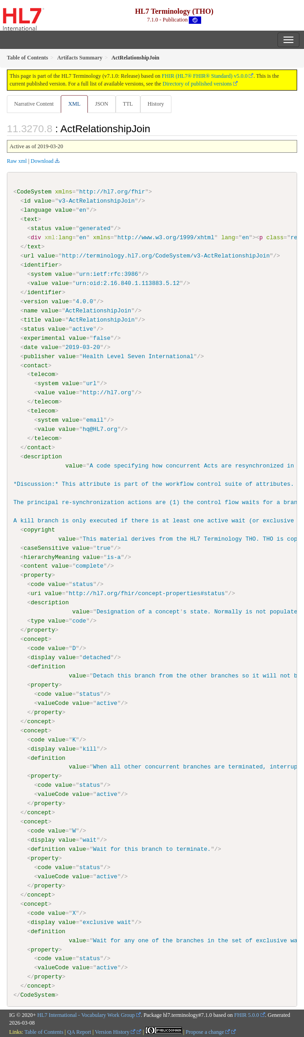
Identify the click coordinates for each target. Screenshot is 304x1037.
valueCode (53, 702)
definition (48, 666)
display (43, 657)
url (29, 256)
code (37, 584)
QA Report (79, 1031)
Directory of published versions (197, 84)
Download (42, 161)
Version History (115, 1031)
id (27, 201)
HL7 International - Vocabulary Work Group (86, 1014)
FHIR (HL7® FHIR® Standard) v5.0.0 (205, 76)
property (38, 575)
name (30, 310)
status (41, 228)
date (30, 347)
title (32, 320)
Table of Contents (43, 1031)
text (30, 219)
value (43, 201)
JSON (101, 104)
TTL (128, 104)
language (38, 210)
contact (36, 365)
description (43, 456)
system (41, 274)
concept (36, 638)
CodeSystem (34, 192)
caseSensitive (46, 547)
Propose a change (208, 1031)
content (36, 566)
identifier (41, 265)
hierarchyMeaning (51, 557)
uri (36, 593)
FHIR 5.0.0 (246, 1014)
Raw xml (17, 161)
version (36, 301)
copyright (39, 529)
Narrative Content (33, 104)
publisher (39, 356)
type (37, 620)
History (156, 104)
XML (74, 104)
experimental (44, 337)
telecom (43, 374)
